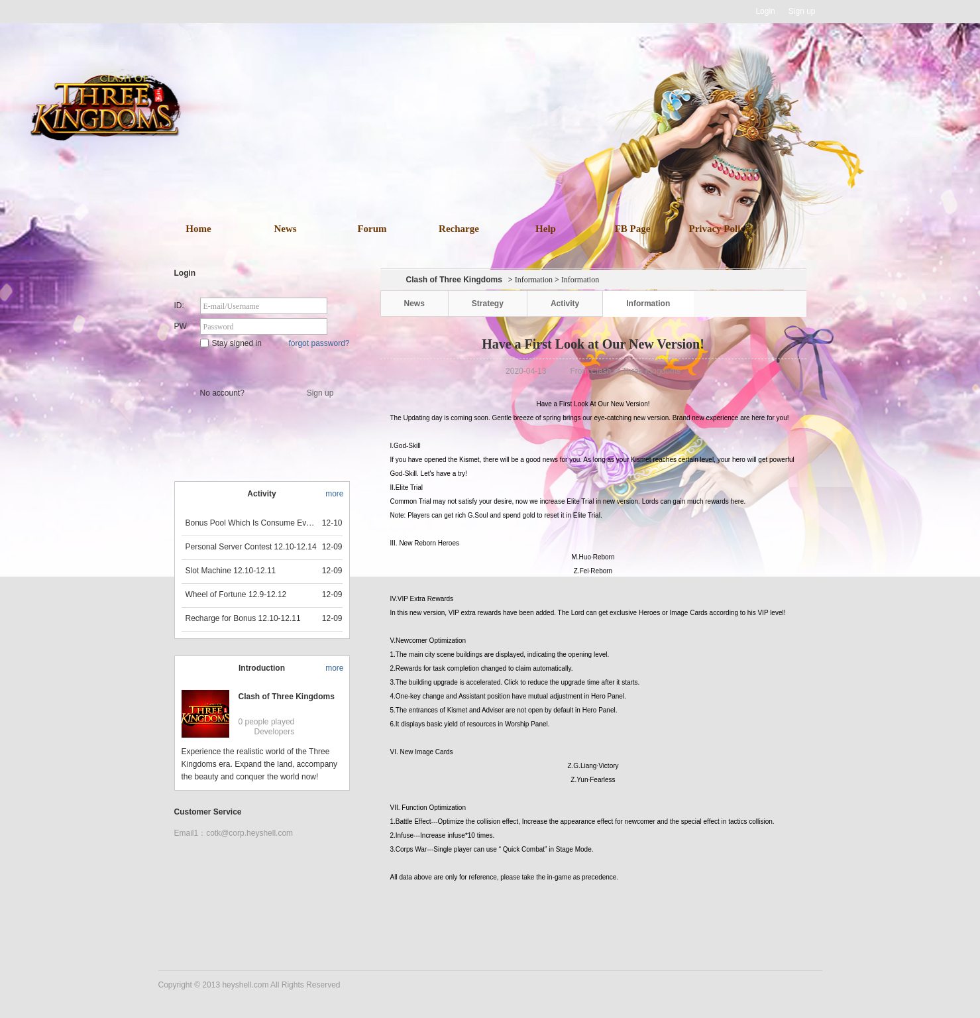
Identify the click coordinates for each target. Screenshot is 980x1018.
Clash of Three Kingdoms (287, 696)
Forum (371, 228)
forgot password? (318, 343)
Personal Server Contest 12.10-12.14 (251, 546)
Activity (565, 303)
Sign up (802, 11)
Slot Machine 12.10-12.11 (231, 570)
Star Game (263, 366)
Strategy (488, 303)
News (285, 228)
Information (534, 279)
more (334, 493)
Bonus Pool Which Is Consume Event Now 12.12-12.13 (252, 523)
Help (545, 228)
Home (198, 228)
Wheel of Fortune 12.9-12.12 (236, 594)
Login (765, 11)
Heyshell (200, 11)
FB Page (633, 228)
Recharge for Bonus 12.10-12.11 (243, 618)
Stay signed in (231, 343)
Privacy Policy (718, 228)
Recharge (459, 228)
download (509, 158)
